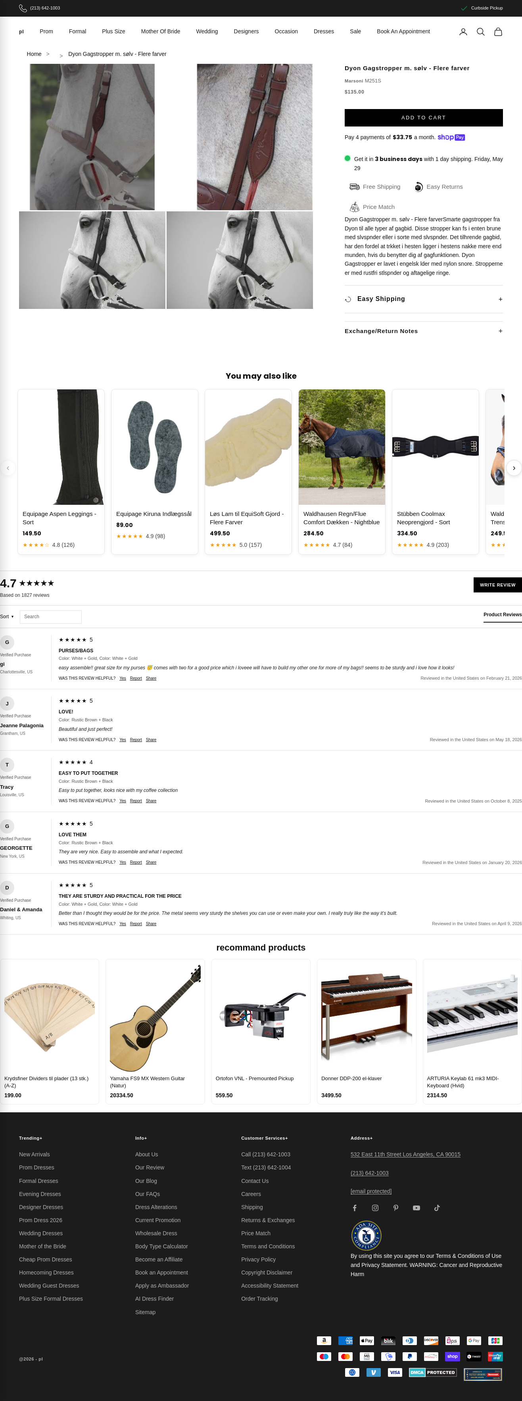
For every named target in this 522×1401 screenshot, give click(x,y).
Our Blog (146, 1181)
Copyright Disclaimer (266, 1272)
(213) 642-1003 (370, 1173)
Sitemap (145, 1312)
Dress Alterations (156, 1207)
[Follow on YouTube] (416, 1208)
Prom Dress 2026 (40, 1220)
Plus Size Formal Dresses (51, 1299)
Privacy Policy (258, 1259)
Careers (251, 1194)
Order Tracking (259, 1299)
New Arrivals (34, 1154)
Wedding (207, 31)
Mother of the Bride (42, 1246)
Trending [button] (30, 1138)
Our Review (149, 1167)
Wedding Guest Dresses (49, 1285)
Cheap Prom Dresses (45, 1259)
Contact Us (255, 1181)
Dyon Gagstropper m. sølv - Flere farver (117, 54)
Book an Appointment (161, 1272)
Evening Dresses (40, 1194)
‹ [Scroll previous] (7, 468)
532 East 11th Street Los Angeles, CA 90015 (406, 1154)
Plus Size (113, 31)
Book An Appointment (403, 31)
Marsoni (354, 81)
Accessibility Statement (269, 1285)
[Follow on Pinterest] (396, 1208)
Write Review (498, 585)
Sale (355, 31)
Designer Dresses (41, 1207)
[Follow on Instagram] (375, 1208)
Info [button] (141, 1138)
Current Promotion (157, 1220)
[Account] (463, 31)
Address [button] (362, 1138)
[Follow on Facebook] (355, 1208)
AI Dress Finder (154, 1299)
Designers (246, 31)
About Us (146, 1154)
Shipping (252, 1207)
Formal (77, 31)
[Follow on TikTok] (437, 1208)
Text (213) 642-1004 (266, 1167)
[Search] (481, 31)
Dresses (324, 31)
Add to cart (423, 118)
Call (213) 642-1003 (265, 1154)
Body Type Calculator (161, 1246)
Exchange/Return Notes (381, 331)
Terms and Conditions (268, 1246)
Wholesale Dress (156, 1233)
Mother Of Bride (160, 31)
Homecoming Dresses (46, 1272)
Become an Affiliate (159, 1259)
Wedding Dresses (41, 1233)
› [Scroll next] (513, 468)
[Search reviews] (51, 617)
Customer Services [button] (264, 1138)
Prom (46, 31)
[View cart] (498, 31)
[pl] (21, 31)
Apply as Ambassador (162, 1285)
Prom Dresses (36, 1167)
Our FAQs (147, 1194)
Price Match (256, 1233)
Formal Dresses (38, 1181)
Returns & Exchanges (268, 1220)
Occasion (286, 31)
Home (34, 54)
